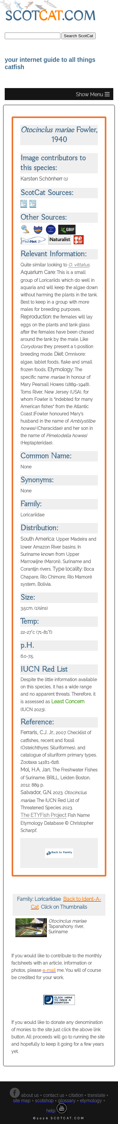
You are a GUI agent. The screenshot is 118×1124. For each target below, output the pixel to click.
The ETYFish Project (43, 815)
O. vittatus (78, 264)
